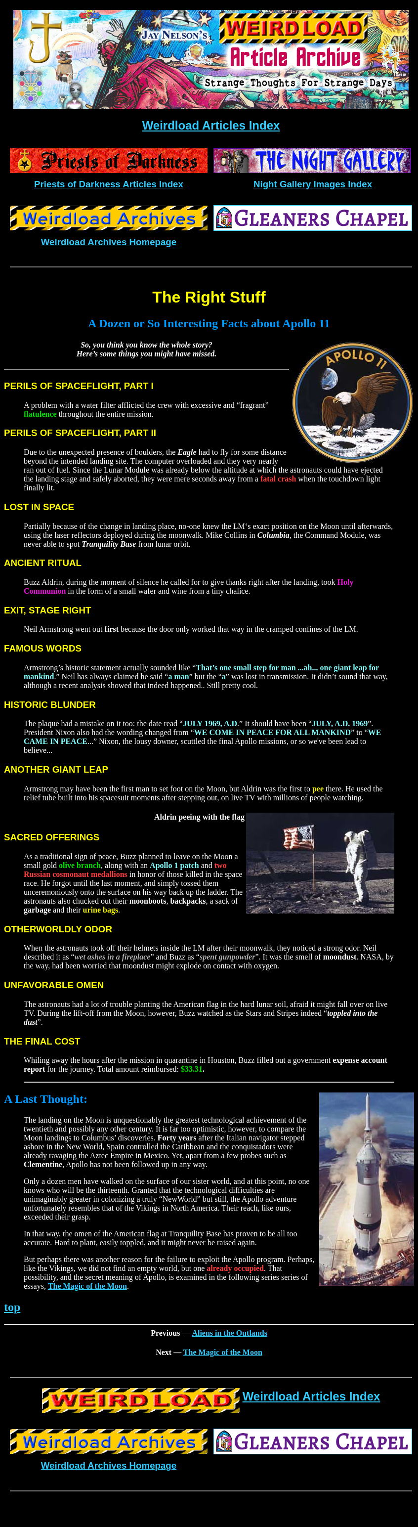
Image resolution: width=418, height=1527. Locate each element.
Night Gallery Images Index (312, 184)
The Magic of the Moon (87, 1286)
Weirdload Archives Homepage (108, 242)
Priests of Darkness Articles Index (108, 184)
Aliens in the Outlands (229, 1333)
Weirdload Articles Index (211, 125)
